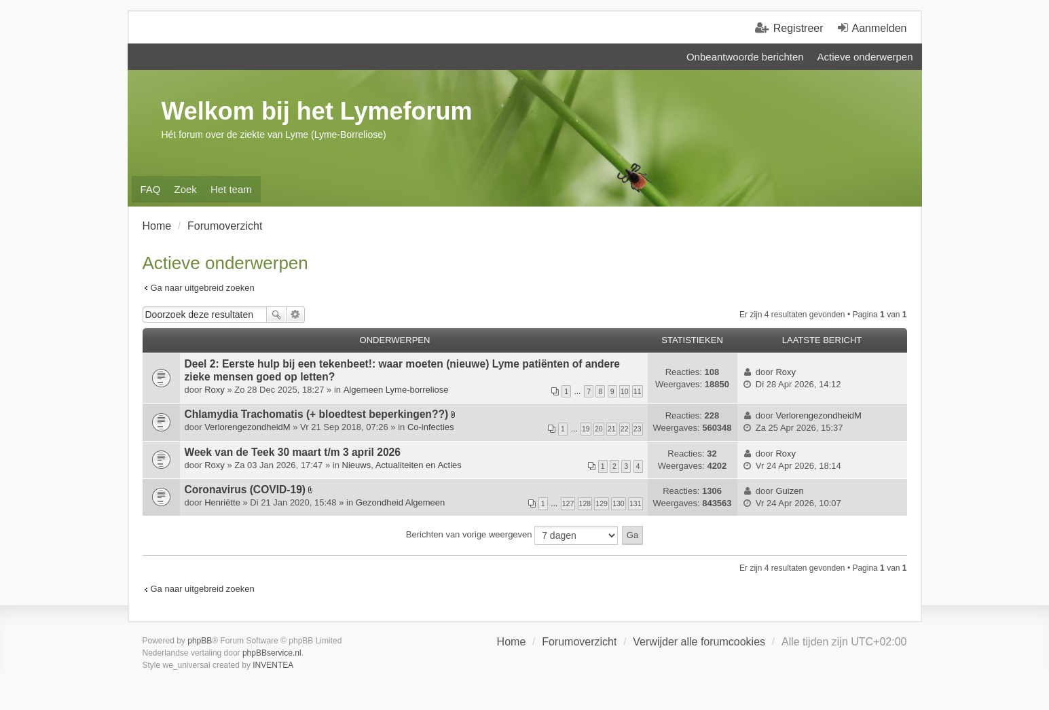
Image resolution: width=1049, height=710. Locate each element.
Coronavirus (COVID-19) (245, 489)
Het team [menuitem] (231, 189)
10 (625, 391)
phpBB (199, 640)
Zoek (276, 314)
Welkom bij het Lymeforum (317, 111)
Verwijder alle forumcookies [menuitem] (699, 641)
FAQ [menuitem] (151, 189)
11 (637, 391)
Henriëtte (222, 502)
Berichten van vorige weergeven (512, 535)
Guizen (789, 491)
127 (568, 503)
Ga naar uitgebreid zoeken (203, 288)
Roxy (214, 390)
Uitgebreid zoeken (296, 314)
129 (601, 503)
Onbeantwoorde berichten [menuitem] (745, 57)
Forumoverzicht (579, 641)
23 (637, 429)
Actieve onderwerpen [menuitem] (865, 57)
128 (585, 503)
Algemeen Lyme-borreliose (396, 390)
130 (618, 503)
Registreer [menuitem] (798, 28)
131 (635, 503)
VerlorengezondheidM (247, 427)
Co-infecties (430, 427)
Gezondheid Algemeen (400, 502)
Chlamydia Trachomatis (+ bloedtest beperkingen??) (317, 414)
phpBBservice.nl (271, 653)
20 (599, 429)
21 (612, 429)
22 (625, 429)
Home (511, 641)
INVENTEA (273, 665)
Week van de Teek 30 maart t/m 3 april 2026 (293, 452)
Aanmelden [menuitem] (879, 28)
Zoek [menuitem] (185, 189)
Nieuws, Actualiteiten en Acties (402, 465)
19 (586, 429)
